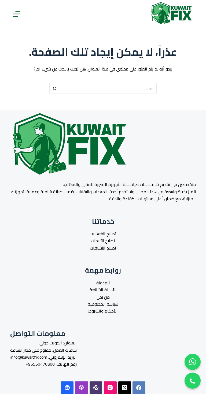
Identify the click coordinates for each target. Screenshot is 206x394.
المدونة (103, 283)
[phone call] (193, 381)
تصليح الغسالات (103, 234)
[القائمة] (16, 14)
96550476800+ (40, 364)
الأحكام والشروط (103, 311)
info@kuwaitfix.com (28, 357)
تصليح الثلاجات (103, 241)
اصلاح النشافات (103, 248)
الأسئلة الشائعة (103, 290)
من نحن (103, 297)
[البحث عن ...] (108, 88)
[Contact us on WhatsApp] (193, 362)
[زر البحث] (54, 88)
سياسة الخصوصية (103, 304)
